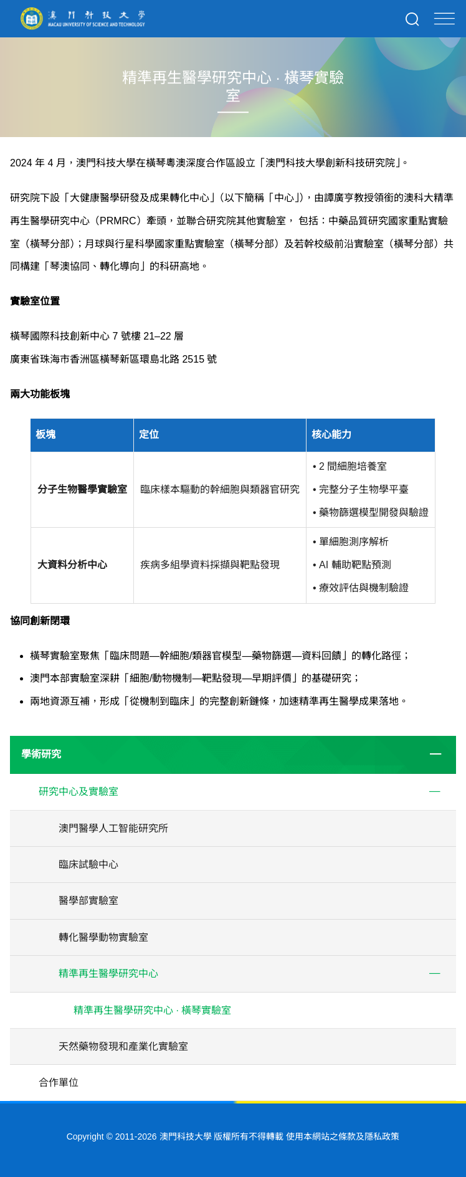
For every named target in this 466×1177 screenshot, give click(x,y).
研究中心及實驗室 (78, 791)
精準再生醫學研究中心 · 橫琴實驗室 (152, 1010)
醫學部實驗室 (88, 900)
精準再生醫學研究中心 (108, 973)
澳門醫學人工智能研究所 (113, 828)
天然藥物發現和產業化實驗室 (123, 1046)
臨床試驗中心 (88, 864)
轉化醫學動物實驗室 (103, 937)
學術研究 (41, 754)
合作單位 (58, 1082)
